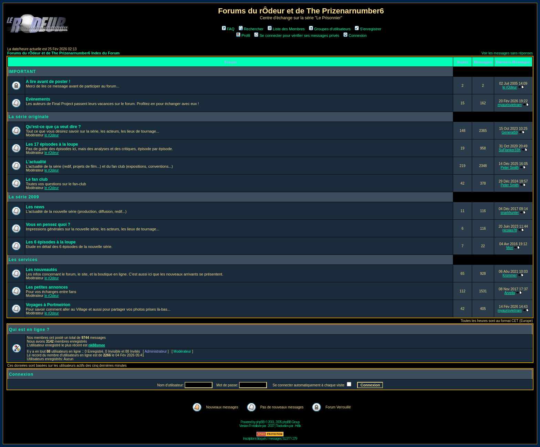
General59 (510, 132)
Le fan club (37, 179)
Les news (35, 207)
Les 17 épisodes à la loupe (52, 144)
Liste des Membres (286, 29)
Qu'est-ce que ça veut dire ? (53, 126)
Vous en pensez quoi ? (48, 224)
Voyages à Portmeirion (48, 304)
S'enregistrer (368, 29)
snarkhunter (510, 213)
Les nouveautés (41, 269)
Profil (243, 35)
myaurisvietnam (510, 105)
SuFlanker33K (509, 150)
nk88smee (97, 345)
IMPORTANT (22, 71)
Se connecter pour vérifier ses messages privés (296, 35)
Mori (509, 248)
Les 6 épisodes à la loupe (51, 242)
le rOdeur (509, 87)
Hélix (298, 426)
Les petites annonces (47, 287)
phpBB (260, 422)
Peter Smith (510, 167)
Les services (23, 259)
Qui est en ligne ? (29, 329)
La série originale (29, 116)
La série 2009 (24, 197)
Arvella (510, 293)
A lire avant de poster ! (48, 81)
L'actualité (36, 161)
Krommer (509, 275)
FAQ (228, 29)
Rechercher (251, 29)
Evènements (38, 99)
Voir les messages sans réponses (507, 53)
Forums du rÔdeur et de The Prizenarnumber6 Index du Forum (63, 53)
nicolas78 (509, 230)
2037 (271, 426)
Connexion (355, 35)
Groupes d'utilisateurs (330, 29)
